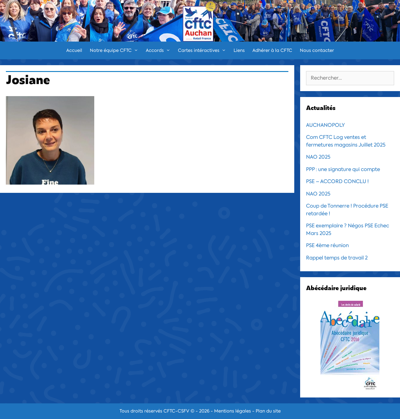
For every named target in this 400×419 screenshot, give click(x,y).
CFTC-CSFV (176, 411)
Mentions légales (232, 411)
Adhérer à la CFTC (272, 50)
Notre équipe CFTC (116, 50)
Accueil (74, 50)
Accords (160, 50)
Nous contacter (317, 50)
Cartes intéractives (204, 50)
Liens (239, 50)
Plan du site (268, 411)
